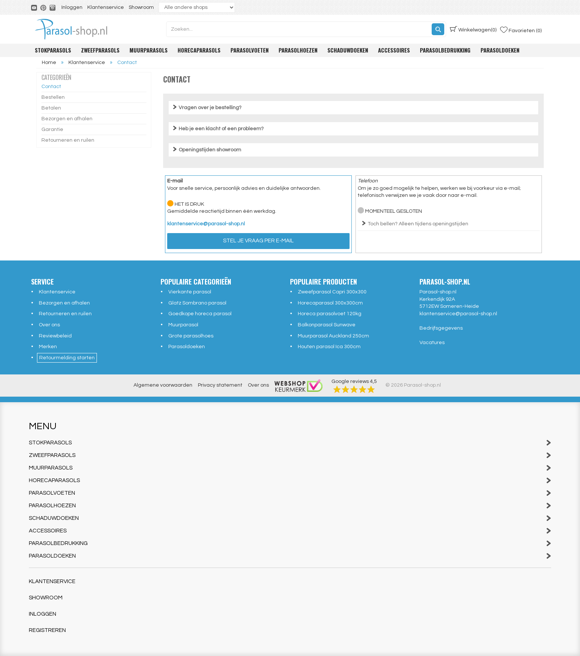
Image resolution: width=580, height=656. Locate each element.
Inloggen (71, 7)
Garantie (52, 129)
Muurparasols (148, 50)
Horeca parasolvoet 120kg (329, 313)
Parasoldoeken (499, 50)
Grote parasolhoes (190, 336)
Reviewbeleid (55, 336)
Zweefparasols (100, 50)
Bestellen (53, 97)
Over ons (49, 324)
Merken (48, 346)
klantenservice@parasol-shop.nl (206, 223)
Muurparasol (183, 324)
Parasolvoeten (249, 50)
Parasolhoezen (298, 50)
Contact (51, 86)
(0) (473, 29)
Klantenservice (105, 7)
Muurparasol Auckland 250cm (333, 336)
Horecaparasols (199, 50)
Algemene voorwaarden (163, 385)
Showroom (141, 7)
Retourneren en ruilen (67, 140)
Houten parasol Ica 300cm (329, 346)
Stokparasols (53, 50)
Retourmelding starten (67, 357)
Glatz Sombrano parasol (197, 303)
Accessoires (394, 50)
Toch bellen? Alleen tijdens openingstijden (418, 223)
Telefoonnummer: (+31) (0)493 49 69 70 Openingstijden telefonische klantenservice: (449, 226)
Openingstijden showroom (210, 149)
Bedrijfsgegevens (441, 328)
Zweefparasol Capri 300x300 (332, 292)
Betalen (51, 108)
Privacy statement (220, 385)
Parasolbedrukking (445, 50)
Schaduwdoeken (347, 50)
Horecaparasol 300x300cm (330, 303)
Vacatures (432, 342)
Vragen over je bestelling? (210, 107)
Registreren (47, 630)
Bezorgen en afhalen (66, 118)
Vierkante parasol (189, 292)
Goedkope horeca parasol (200, 313)
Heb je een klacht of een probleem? (221, 128)
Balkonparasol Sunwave (326, 324)
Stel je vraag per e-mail (258, 240)
